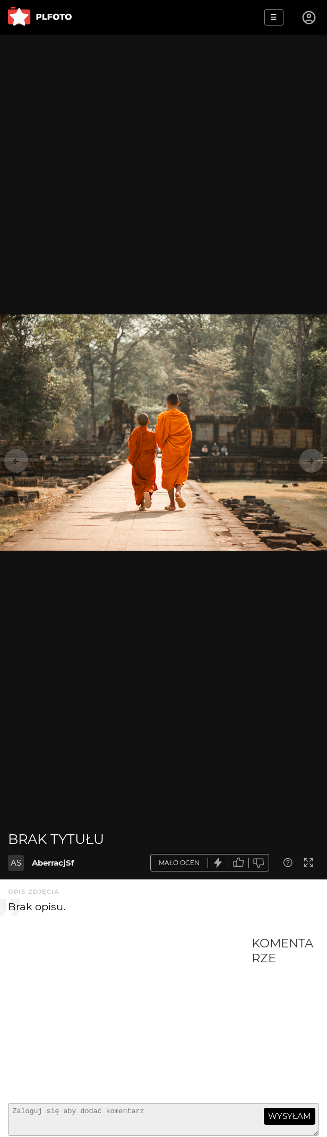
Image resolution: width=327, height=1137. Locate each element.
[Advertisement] (130, 1015)
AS (16, 863)
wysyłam (289, 1116)
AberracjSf (53, 863)
